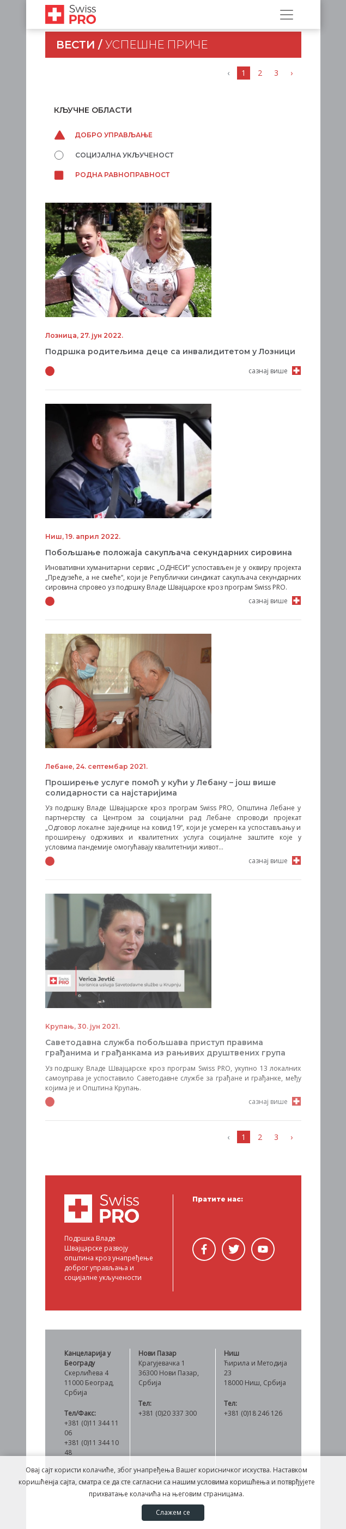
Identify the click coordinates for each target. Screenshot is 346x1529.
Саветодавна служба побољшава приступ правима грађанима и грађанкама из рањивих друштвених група (165, 1047)
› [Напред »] (291, 73)
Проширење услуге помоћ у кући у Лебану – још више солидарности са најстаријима (160, 788)
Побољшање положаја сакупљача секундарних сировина (168, 552)
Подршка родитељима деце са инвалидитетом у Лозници (170, 351)
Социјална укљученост (113, 155)
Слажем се (173, 1512)
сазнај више (268, 370)
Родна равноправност (111, 175)
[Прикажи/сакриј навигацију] (286, 14)
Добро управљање (103, 135)
